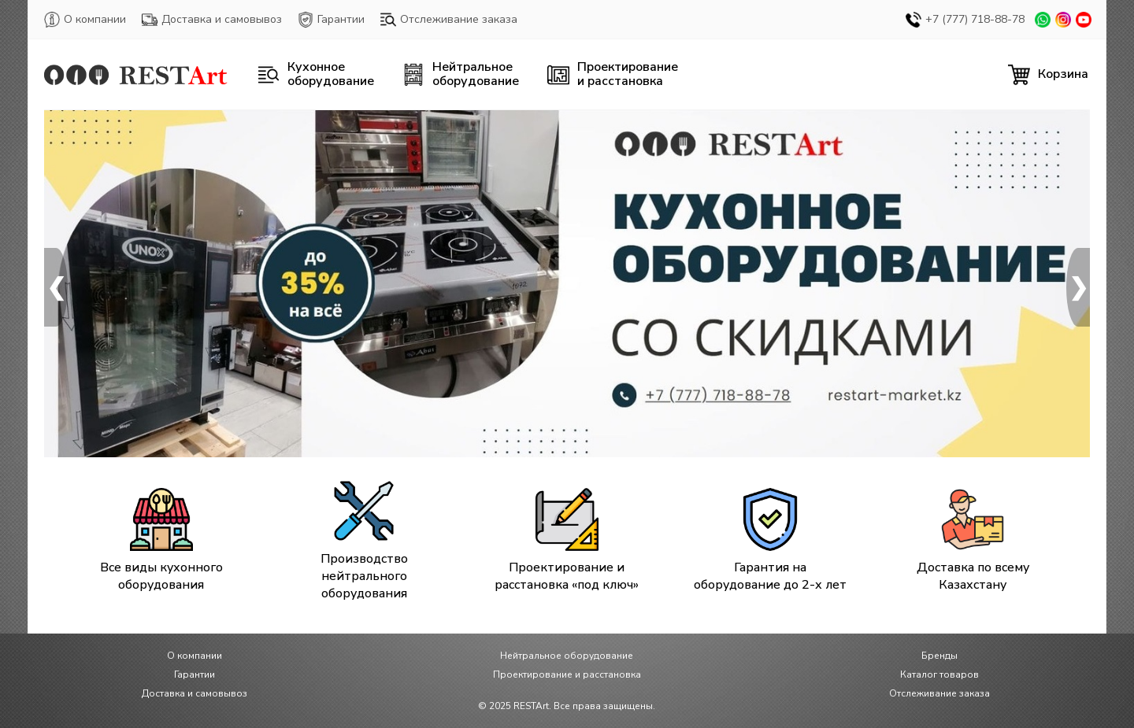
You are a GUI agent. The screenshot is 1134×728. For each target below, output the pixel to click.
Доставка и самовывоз (212, 20)
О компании (85, 20)
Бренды (939, 655)
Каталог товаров (939, 674)
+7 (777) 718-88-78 (965, 20)
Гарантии (331, 20)
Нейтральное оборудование (566, 655)
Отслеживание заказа (448, 20)
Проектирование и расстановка (567, 674)
